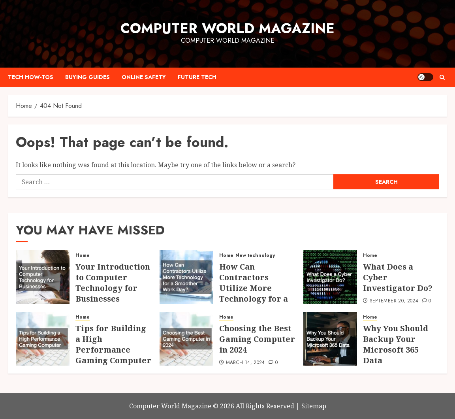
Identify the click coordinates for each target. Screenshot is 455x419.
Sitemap (313, 406)
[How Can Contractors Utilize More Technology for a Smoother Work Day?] (186, 277)
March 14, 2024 (245, 363)
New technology (255, 255)
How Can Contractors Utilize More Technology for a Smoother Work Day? (253, 293)
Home (82, 255)
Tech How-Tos (30, 77)
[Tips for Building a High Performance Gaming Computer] (43, 339)
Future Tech (197, 77)
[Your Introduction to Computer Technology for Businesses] (43, 277)
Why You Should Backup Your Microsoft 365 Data (395, 344)
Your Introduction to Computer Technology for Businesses (112, 282)
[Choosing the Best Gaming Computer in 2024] (186, 339)
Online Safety (144, 77)
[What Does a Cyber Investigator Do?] (330, 277)
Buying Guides (87, 77)
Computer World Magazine (227, 28)
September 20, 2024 (394, 301)
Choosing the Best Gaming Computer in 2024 (257, 339)
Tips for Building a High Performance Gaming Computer (113, 344)
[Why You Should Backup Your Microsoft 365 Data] (330, 339)
